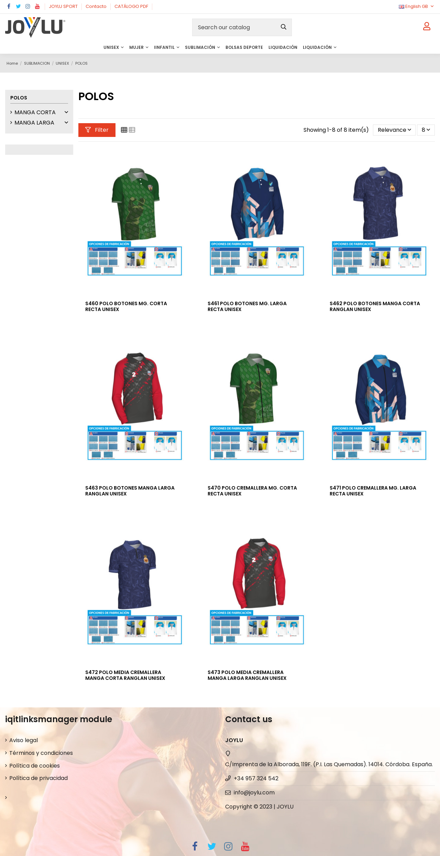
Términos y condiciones (41, 753)
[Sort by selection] (394, 130)
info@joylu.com (254, 792)
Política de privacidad (38, 778)
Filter (97, 130)
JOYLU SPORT (64, 6)
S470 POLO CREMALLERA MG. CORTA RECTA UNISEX (252, 490)
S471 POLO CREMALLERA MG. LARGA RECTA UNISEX (373, 490)
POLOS (18, 97)
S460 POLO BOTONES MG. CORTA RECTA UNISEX (126, 306)
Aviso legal (23, 740)
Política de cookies (34, 766)
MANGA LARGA (34, 123)
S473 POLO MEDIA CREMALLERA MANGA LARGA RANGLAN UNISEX (247, 675)
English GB (417, 6)
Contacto (97, 6)
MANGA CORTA (35, 112)
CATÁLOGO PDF (131, 6)
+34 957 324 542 (256, 778)
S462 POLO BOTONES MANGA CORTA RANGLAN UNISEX (375, 306)
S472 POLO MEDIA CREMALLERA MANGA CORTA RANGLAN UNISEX (125, 675)
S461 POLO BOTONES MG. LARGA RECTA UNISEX (247, 306)
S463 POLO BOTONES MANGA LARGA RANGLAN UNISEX (130, 490)
